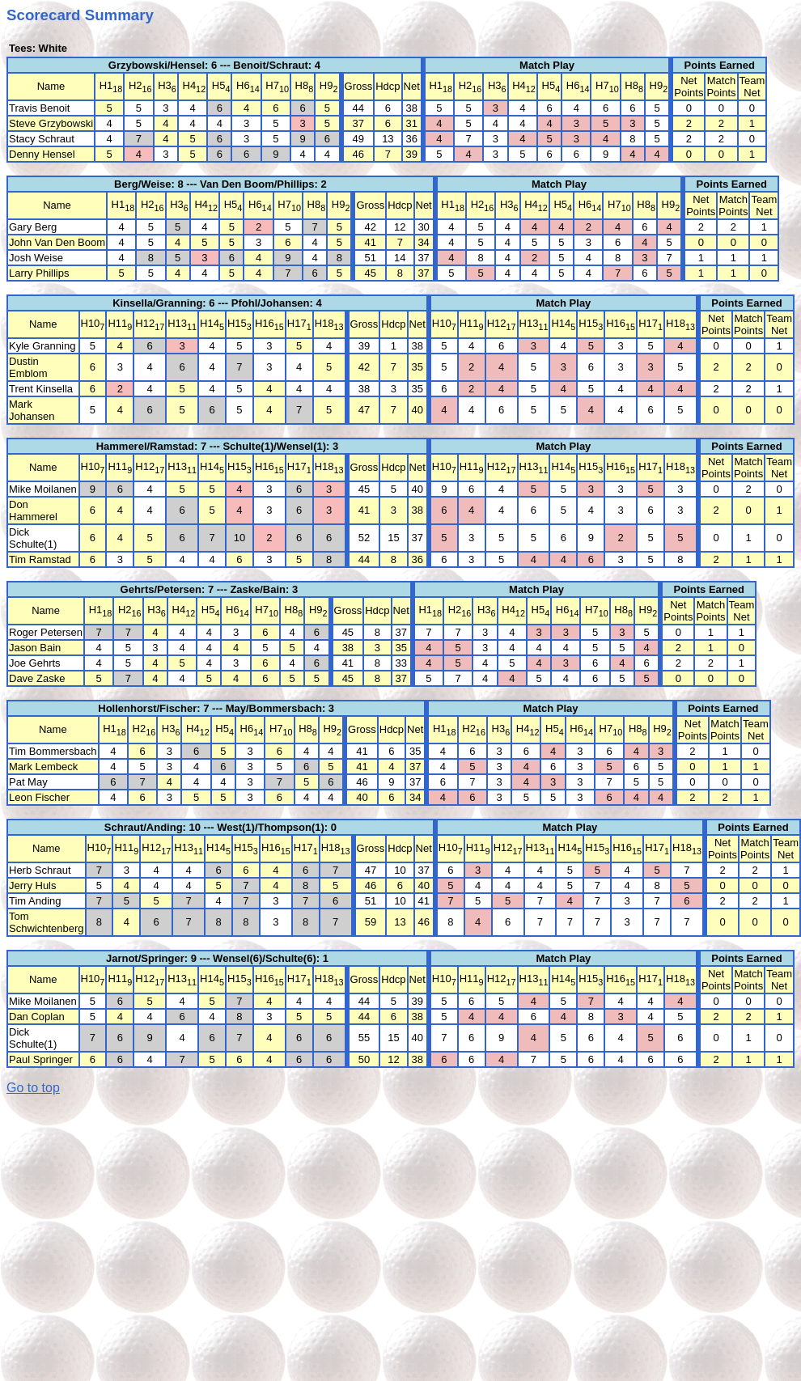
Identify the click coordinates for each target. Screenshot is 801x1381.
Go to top (33, 1088)
